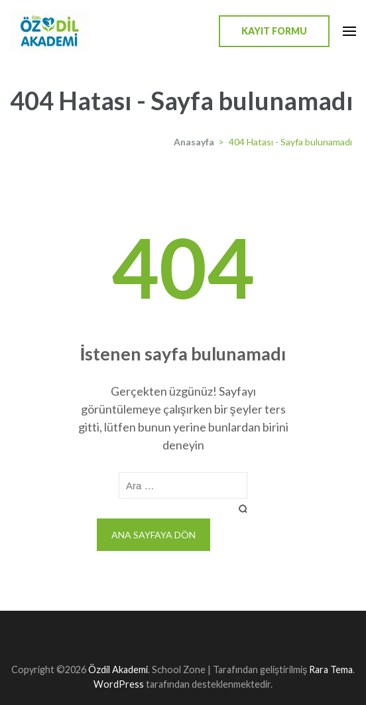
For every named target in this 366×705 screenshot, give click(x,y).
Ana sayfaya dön (153, 534)
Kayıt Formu (274, 31)
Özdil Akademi (118, 669)
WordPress (118, 684)
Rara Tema (331, 669)
